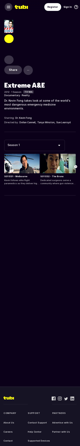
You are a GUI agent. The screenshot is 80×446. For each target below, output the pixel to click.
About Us (8, 422)
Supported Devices (39, 440)
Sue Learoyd (63, 122)
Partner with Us (61, 431)
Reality (26, 95)
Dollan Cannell (27, 122)
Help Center (35, 431)
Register (52, 6)
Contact (8, 440)
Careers (8, 431)
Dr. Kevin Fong (23, 117)
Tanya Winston (46, 122)
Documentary (12, 95)
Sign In (67, 6)
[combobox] (34, 145)
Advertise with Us (62, 422)
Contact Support (37, 422)
